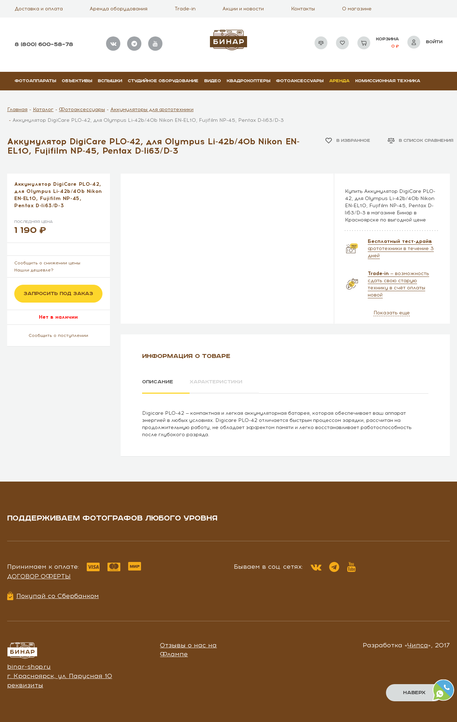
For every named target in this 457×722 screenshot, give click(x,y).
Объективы (77, 81)
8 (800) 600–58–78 (44, 44)
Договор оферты (39, 576)
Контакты (303, 9)
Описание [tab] (157, 382)
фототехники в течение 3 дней (401, 248)
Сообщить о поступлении (58, 335)
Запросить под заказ (58, 294)
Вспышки (110, 81)
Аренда (339, 81)
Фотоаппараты (35, 81)
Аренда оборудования (118, 9)
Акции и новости (243, 9)
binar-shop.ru (29, 667)
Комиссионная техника (387, 81)
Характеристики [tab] (216, 382)
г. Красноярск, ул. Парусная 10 (59, 676)
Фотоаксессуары (299, 81)
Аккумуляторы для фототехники (152, 109)
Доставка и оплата (39, 9)
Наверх (414, 693)
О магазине (357, 9)
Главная (17, 109)
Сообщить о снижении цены (47, 262)
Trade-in (185, 9)
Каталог (43, 109)
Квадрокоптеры (248, 81)
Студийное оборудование (163, 81)
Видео (212, 81)
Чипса (417, 645)
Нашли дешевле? (34, 270)
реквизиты (25, 685)
